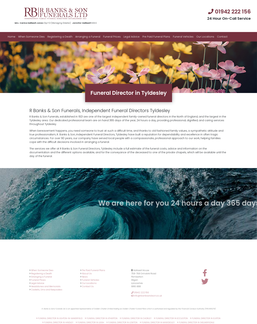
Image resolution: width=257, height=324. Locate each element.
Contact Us (88, 299)
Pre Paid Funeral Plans (156, 36)
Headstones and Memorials (46, 299)
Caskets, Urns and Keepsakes (46, 302)
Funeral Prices (112, 36)
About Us (87, 286)
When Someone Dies (31, 36)
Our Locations (205, 36)
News (85, 289)
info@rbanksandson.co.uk (146, 308)
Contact (222, 36)
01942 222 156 (140, 305)
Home (11, 36)
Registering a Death (59, 36)
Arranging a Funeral (87, 36)
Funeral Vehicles (183, 36)
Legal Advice (132, 36)
